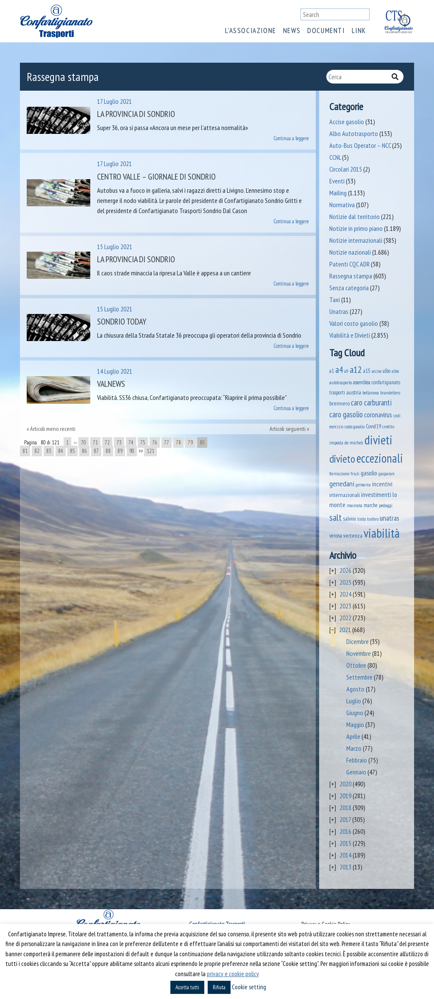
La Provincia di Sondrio (136, 113)
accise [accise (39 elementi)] (376, 371)
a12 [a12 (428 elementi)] (356, 369)
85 (72, 451)
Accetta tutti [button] (187, 987)
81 (25, 451)
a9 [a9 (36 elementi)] (346, 371)
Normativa (342, 204)
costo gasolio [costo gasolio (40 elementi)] (354, 426)
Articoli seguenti (288, 429)
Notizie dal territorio (354, 216)
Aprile (353, 736)
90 (131, 451)
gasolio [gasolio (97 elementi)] (369, 473)
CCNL (335, 157)
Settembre (359, 677)
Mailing (338, 193)
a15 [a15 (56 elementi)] (366, 371)
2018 (345, 807)
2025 (345, 582)
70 (83, 442)
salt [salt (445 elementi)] (335, 517)
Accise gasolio (346, 121)
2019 (345, 795)
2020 (345, 784)
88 (108, 451)
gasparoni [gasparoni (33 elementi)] (386, 474)
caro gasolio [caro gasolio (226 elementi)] (346, 414)
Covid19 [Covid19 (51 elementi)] (373, 426)
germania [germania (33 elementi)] (363, 485)
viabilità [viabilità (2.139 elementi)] (382, 533)
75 (142, 442)
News (291, 30)
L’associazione (250, 30)
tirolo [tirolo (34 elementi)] (361, 519)
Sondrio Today (121, 321)
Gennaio (356, 772)
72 (107, 442)
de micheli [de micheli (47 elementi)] (354, 442)
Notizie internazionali (355, 240)
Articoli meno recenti (52, 429)
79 (190, 442)
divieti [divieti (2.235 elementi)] (378, 440)
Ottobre (356, 665)
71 (95, 442)
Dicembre (357, 641)
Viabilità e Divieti (349, 335)
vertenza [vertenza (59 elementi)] (352, 535)
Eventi (337, 181)
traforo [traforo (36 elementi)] (372, 519)
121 (150, 451)
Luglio (353, 701)
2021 (345, 629)
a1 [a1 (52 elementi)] (331, 371)
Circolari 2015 (345, 169)
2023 (345, 606)
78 (178, 442)
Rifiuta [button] (219, 987)
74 (131, 442)
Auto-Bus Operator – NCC (360, 145)
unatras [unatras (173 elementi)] (389, 518)
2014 (345, 855)
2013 (345, 867)
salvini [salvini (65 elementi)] (349, 518)
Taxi (334, 299)
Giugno (354, 712)
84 (60, 451)
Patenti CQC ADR (349, 264)
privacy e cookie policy (233, 974)
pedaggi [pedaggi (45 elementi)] (385, 505)
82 (36, 451)
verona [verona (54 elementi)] (335, 535)
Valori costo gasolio (353, 323)
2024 (345, 594)
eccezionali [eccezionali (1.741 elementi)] (379, 458)
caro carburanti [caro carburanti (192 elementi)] (371, 402)
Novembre (358, 653)
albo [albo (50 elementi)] (386, 370)
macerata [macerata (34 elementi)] (354, 505)
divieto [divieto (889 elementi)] (342, 459)
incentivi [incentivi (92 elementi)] (382, 484)
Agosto (355, 689)
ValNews (111, 383)
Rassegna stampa (350, 276)
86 (84, 451)
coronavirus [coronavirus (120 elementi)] (378, 414)
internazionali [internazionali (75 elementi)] (344, 495)
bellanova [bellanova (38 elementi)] (370, 392)
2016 (345, 831)
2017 (345, 819)
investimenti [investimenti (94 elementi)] (376, 494)
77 (166, 442)
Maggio (355, 724)
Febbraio (356, 760)
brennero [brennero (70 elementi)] (339, 403)
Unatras (338, 311)
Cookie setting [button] (249, 987)
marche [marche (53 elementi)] (371, 505)
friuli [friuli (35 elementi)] (355, 474)
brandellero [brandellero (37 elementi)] (390, 393)
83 (48, 451)
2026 (345, 570)
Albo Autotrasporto (353, 133)
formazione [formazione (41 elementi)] (339, 473)
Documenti (326, 30)
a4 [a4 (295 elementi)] (339, 369)
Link (359, 30)
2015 (345, 843)
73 (119, 442)
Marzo (354, 748)
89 (119, 451)
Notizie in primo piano (356, 228)
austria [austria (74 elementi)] (353, 392)
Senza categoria (349, 287)
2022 (345, 617)
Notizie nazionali (350, 252)
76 (154, 442)
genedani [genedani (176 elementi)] (341, 483)
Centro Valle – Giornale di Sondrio (156, 176)
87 (96, 451)
